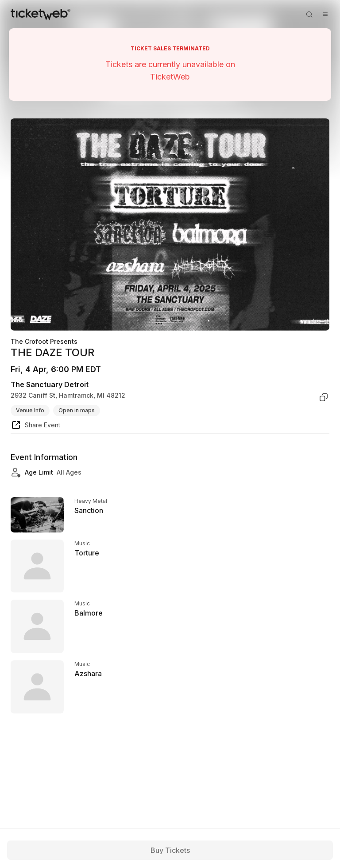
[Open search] (309, 14)
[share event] (35, 426)
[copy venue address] (323, 397)
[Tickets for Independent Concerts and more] (40, 14)
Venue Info (30, 410)
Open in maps (76, 410)
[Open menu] (325, 14)
